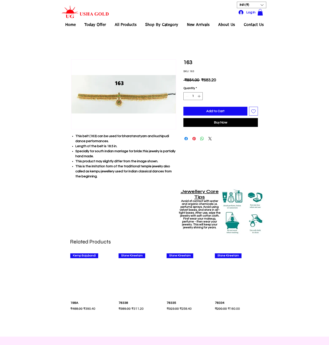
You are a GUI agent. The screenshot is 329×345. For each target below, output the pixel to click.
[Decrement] (186, 96)
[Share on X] (210, 138)
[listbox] (251, 5)
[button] (251, 5)
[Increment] (199, 96)
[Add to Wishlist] (253, 111)
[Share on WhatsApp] (202, 138)
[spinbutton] (193, 96)
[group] (164, 293)
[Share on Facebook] (186, 138)
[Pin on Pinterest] (194, 138)
